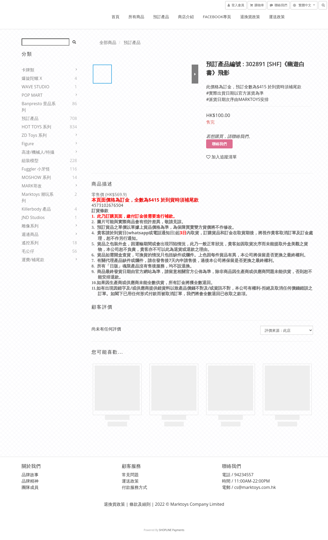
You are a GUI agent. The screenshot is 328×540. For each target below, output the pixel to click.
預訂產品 (161, 16)
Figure (28, 144)
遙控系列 (30, 243)
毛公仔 (28, 251)
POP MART (32, 95)
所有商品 (136, 16)
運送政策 (277, 16)
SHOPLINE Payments (171, 530)
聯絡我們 (219, 143)
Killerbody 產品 (36, 209)
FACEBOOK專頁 (217, 16)
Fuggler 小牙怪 (36, 169)
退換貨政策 (250, 16)
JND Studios (33, 217)
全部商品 (107, 42)
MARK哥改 (32, 186)
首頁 (115, 16)
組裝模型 (30, 160)
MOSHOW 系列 (36, 177)
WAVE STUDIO (35, 87)
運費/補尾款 (33, 259)
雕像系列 (30, 226)
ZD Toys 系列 (34, 135)
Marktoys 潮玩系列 (38, 197)
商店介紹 (186, 16)
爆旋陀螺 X (32, 78)
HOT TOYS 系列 (36, 127)
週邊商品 (30, 234)
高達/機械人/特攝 (38, 152)
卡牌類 (28, 70)
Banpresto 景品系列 (39, 107)
